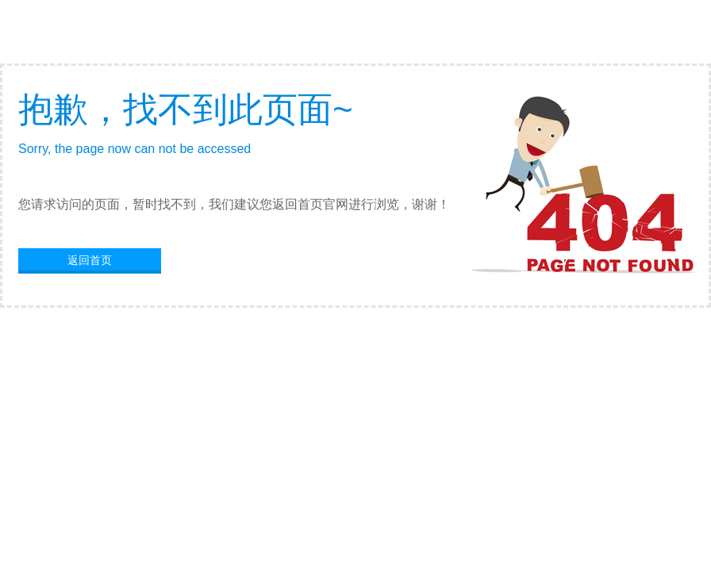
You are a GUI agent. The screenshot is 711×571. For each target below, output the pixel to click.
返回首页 (89, 260)
